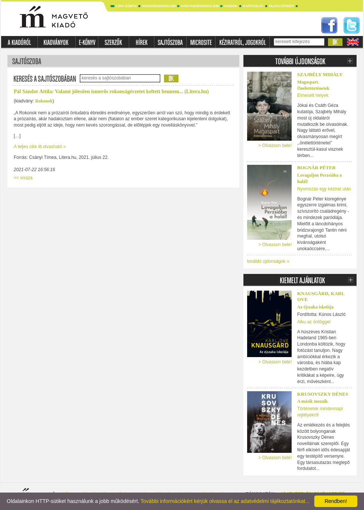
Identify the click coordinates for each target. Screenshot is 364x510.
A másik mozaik (312, 401)
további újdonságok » (268, 261)
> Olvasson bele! (275, 145)
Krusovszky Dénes (322, 394)
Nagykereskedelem (200, 6)
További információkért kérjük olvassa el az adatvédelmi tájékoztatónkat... (225, 501)
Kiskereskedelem (159, 6)
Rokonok (44, 101)
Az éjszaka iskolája (315, 307)
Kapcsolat (253, 6)
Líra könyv (126, 6)
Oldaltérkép (281, 6)
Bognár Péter (316, 167)
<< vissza (23, 177)
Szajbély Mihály (319, 74)
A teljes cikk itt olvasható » (40, 146)
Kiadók (230, 6)
